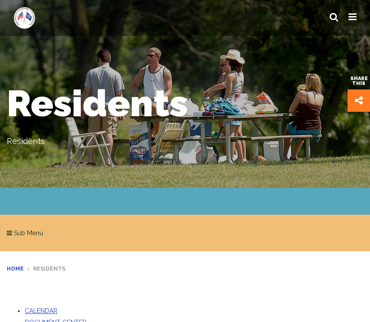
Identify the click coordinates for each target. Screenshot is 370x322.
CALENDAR (41, 310)
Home (15, 269)
